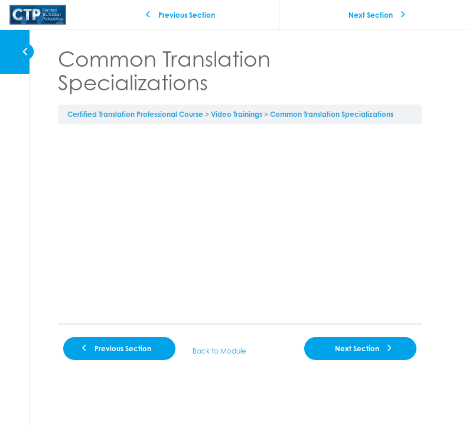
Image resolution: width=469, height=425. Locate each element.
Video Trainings (236, 114)
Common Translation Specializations (331, 114)
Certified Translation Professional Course (135, 114)
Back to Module (219, 350)
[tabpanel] (240, 223)
